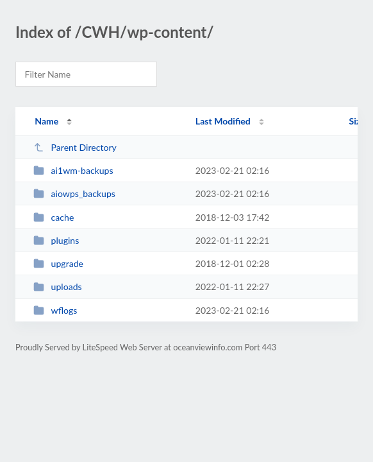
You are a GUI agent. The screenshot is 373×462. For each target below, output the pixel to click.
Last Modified (223, 121)
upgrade (58, 263)
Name (46, 121)
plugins (56, 240)
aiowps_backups (74, 193)
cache (53, 217)
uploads (57, 286)
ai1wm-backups (73, 170)
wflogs (55, 310)
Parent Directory (75, 147)
